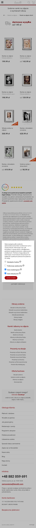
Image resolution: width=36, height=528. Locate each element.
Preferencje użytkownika (15, 266)
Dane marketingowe (14, 270)
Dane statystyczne (14, 274)
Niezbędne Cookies (14, 262)
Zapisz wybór (11, 278)
